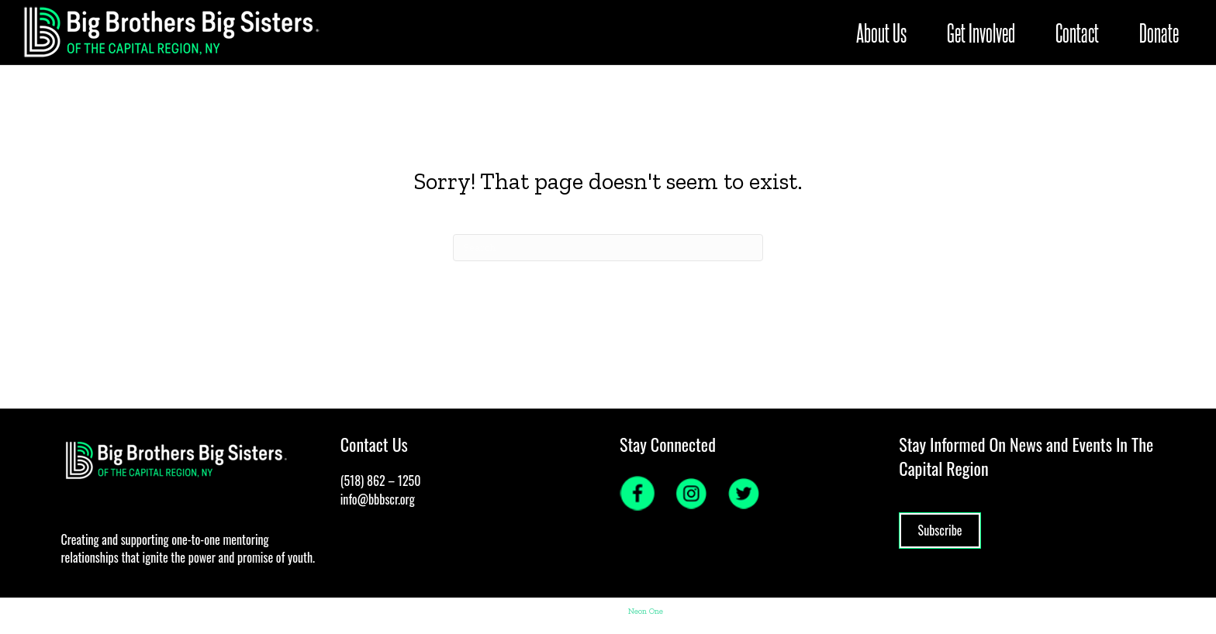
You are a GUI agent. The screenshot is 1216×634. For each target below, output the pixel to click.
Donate (1115, 33)
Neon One (645, 611)
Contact (1033, 33)
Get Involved (937, 33)
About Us (838, 33)
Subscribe (940, 530)
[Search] (608, 247)
